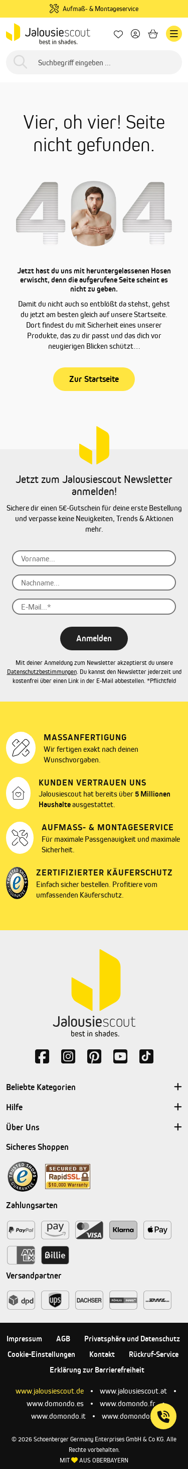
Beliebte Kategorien (94, 1088)
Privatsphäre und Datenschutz (132, 1338)
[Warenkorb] (153, 34)
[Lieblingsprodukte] (118, 34)
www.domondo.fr (127, 1403)
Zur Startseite (94, 379)
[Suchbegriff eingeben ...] (94, 62)
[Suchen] (20, 62)
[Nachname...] (94, 582)
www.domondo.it (58, 1416)
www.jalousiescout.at (133, 1391)
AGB (63, 1338)
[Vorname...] (94, 558)
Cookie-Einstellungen (41, 1354)
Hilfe (94, 1108)
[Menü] (174, 34)
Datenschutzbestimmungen (42, 671)
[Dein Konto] (135, 34)
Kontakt (102, 1354)
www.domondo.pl (129, 1416)
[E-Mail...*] (94, 607)
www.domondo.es (55, 1403)
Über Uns (94, 1128)
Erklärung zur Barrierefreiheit (97, 1370)
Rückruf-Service (153, 1354)
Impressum (24, 1338)
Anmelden (94, 638)
